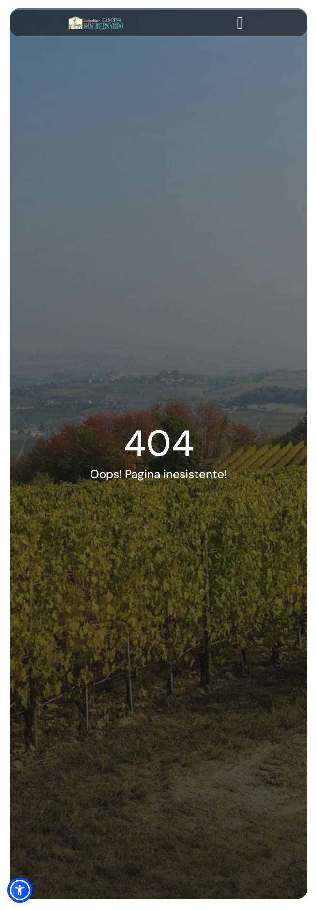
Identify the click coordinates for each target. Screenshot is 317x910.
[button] (20, 890)
